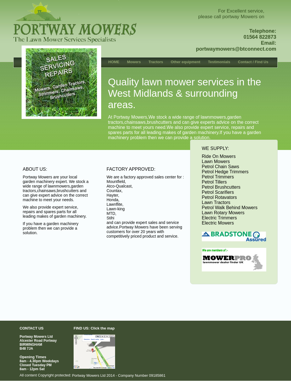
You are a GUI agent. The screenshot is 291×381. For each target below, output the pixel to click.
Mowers (134, 62)
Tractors (155, 62)
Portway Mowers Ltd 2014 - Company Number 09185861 (118, 375)
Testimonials (219, 62)
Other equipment (185, 62)
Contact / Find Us (253, 62)
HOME (113, 62)
